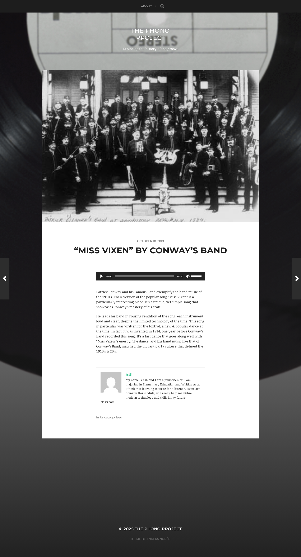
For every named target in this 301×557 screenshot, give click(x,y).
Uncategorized (111, 417)
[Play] (101, 276)
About (146, 6)
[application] (150, 276)
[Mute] (188, 276)
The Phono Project (150, 34)
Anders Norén (159, 539)
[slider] (144, 276)
